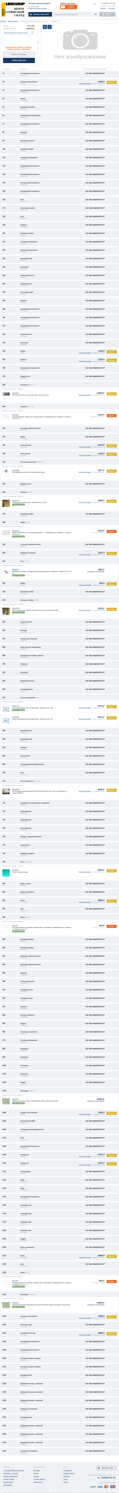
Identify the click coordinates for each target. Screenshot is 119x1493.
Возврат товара (9, 1479)
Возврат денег (8, 1482)
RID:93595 (15, 531)
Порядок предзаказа (10, 1476)
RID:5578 (15, 393)
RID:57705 (15, 608)
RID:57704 (15, 500)
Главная (3, 21)
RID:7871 (15, 925)
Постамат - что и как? (11, 1473)
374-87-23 (108, 3)
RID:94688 (15, 470)
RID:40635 (15, 717)
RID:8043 (15, 1303)
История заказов (39, 1479)
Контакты (112, 8)
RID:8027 (15, 1099)
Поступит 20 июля (85, 83)
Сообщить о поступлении (95, 571)
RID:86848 (15, 789)
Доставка (36, 1470)
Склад (65, 1479)
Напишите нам (107, 1468)
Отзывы (102, 8)
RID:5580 (15, 415)
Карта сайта (8, 1485)
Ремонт (65, 1482)
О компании (67, 1470)
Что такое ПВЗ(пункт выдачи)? (14, 1470)
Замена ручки (38, 1482)
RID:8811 (15, 569)
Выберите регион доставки (37, 8)
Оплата (35, 1473)
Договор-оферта (69, 1473)
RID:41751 (15, 706)
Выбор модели (13, 21)
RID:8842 (15, 870)
